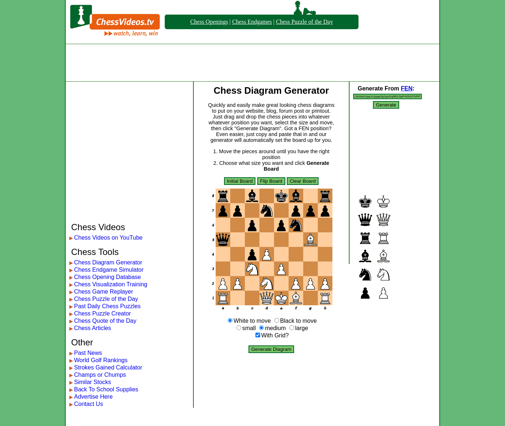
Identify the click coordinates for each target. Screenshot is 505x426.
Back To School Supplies (106, 389)
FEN (406, 88)
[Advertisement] (252, 62)
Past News (88, 353)
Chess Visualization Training (110, 284)
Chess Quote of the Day (105, 321)
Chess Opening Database (107, 277)
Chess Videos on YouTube (108, 238)
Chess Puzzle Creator (102, 313)
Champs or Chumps (100, 375)
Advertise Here (93, 397)
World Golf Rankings (100, 360)
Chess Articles (92, 328)
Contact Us (88, 404)
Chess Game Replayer (103, 291)
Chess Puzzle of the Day (304, 22)
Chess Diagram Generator (108, 262)
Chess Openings (209, 22)
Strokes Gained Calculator (108, 367)
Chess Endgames (252, 22)
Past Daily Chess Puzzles (107, 306)
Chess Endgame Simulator (108, 270)
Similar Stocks (92, 382)
